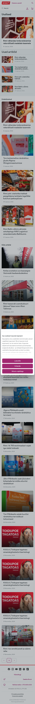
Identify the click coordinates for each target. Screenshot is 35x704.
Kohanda (17, 366)
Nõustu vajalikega (17, 371)
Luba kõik (17, 361)
